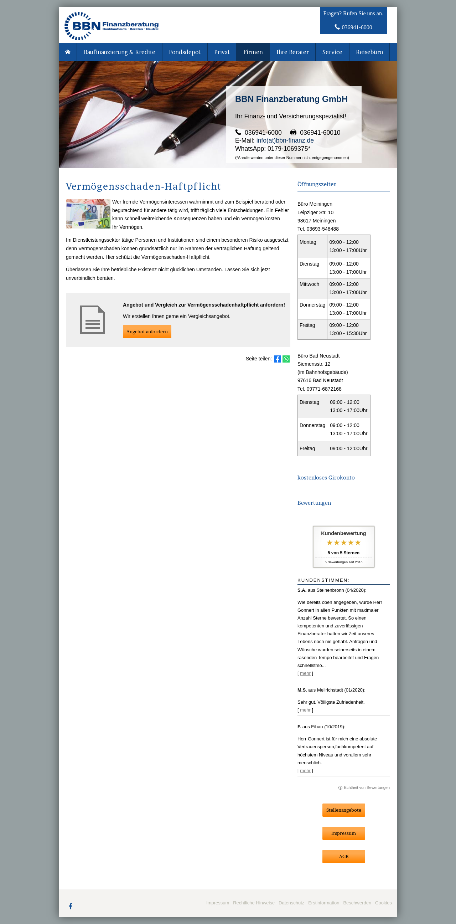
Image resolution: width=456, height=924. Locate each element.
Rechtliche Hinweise (254, 902)
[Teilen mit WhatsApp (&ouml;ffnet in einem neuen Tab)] (286, 359)
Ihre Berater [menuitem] (292, 52)
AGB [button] (343, 856)
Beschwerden (357, 902)
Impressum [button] (343, 833)
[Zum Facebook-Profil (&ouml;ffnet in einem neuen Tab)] (70, 905)
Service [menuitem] (332, 52)
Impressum (217, 902)
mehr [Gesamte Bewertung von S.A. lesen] (305, 673)
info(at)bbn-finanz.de (285, 140)
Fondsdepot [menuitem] (185, 52)
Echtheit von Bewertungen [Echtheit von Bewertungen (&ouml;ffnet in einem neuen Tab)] (367, 787)
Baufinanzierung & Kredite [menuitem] (119, 52)
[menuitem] (68, 52)
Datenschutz (291, 902)
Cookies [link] (383, 902)
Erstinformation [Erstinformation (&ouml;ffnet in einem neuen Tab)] (323, 902)
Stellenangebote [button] (343, 810)
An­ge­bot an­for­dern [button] (147, 331)
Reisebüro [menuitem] (369, 52)
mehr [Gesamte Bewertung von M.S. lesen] (305, 710)
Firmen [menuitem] (253, 52)
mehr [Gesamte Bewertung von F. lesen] (305, 770)
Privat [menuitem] (222, 52)
